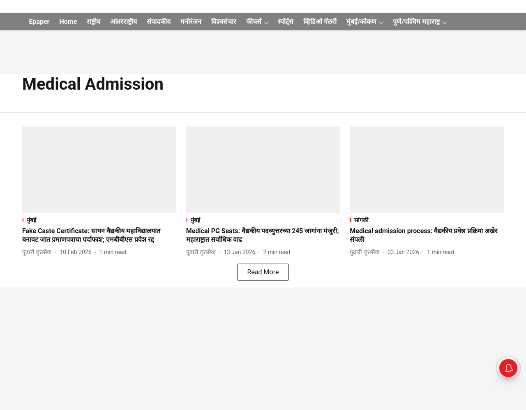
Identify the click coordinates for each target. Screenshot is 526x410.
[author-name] (38, 252)
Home (68, 21)
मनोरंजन (190, 21)
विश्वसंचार (223, 21)
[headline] (99, 235)
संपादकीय (159, 21)
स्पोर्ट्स (285, 21)
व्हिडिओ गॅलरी (320, 21)
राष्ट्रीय (93, 21)
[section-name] (99, 220)
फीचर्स (253, 21)
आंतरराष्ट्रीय (123, 21)
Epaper (39, 21)
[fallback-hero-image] (99, 169)
